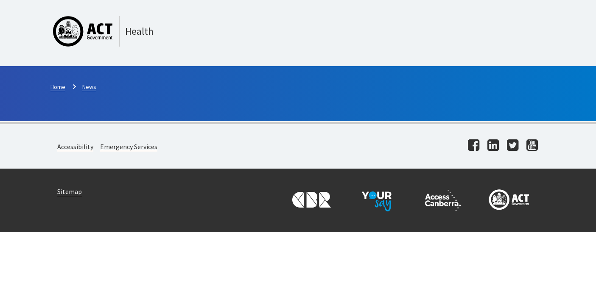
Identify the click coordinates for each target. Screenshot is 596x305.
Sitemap (69, 191)
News (89, 87)
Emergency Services (128, 146)
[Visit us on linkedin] (493, 146)
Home (57, 87)
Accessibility (75, 146)
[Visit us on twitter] (512, 146)
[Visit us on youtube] (532, 146)
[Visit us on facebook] (473, 146)
